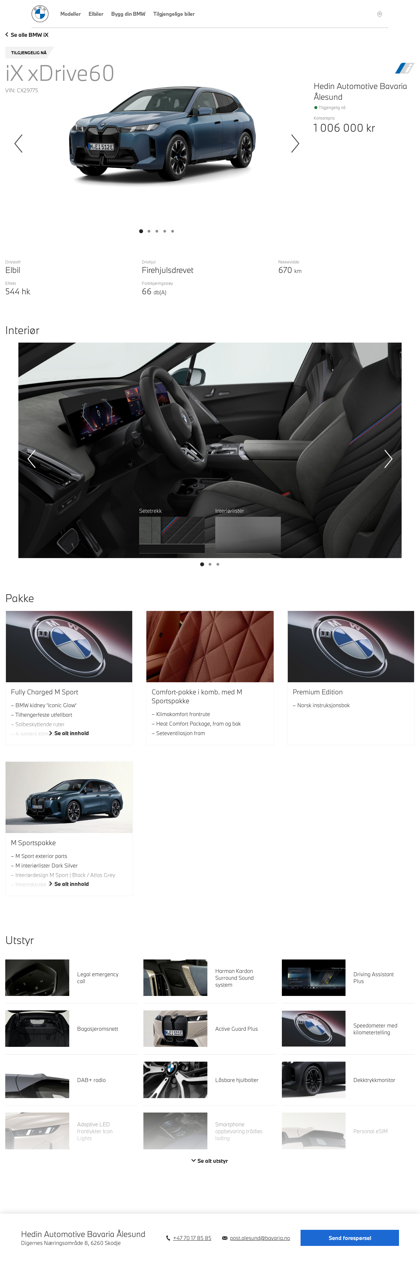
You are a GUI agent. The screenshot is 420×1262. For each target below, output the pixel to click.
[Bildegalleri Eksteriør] (156, 146)
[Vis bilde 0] (141, 231)
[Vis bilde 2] (157, 231)
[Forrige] (18, 143)
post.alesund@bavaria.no (260, 1237)
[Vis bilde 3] (165, 231)
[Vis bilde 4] (173, 231)
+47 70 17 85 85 (192, 1237)
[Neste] (295, 143)
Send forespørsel (350, 1237)
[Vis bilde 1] (149, 231)
